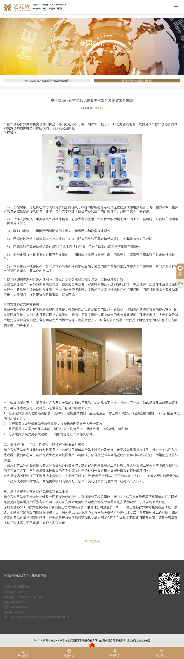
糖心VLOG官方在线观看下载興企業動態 (47, 80)
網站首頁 (75, 51)
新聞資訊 (89, 51)
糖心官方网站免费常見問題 (113, 51)
